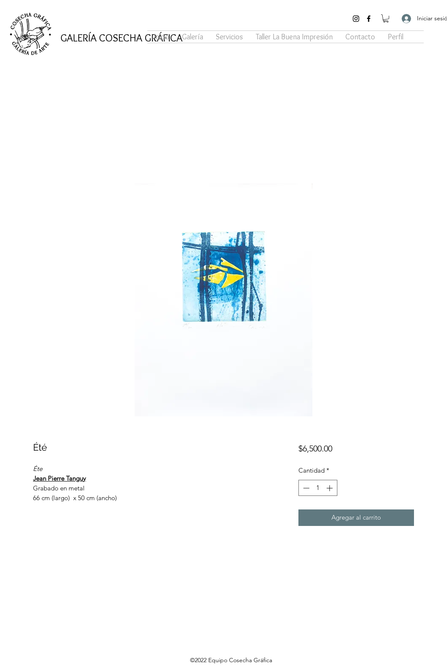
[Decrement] (305, 488)
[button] (386, 18)
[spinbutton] (318, 488)
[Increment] (330, 488)
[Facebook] (368, 18)
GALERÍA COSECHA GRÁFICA (121, 37)
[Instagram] (356, 18)
